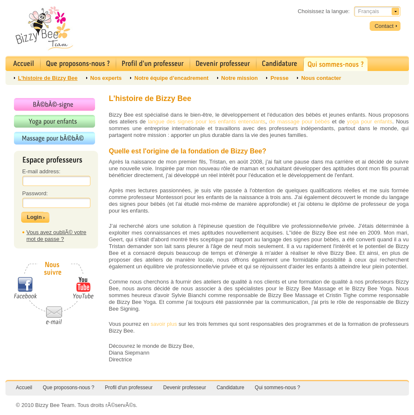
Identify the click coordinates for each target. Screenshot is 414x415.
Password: (35, 193)
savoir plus (164, 324)
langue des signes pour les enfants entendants (206, 121)
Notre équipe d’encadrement (171, 78)
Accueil (24, 387)
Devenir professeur (184, 387)
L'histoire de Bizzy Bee (48, 78)
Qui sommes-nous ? (277, 387)
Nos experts (106, 78)
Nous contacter (321, 78)
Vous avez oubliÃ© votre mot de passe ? (57, 235)
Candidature (230, 387)
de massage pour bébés (299, 121)
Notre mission (239, 78)
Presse (279, 78)
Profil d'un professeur (129, 387)
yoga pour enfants (369, 121)
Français (368, 11)
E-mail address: (41, 171)
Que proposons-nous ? (68, 387)
